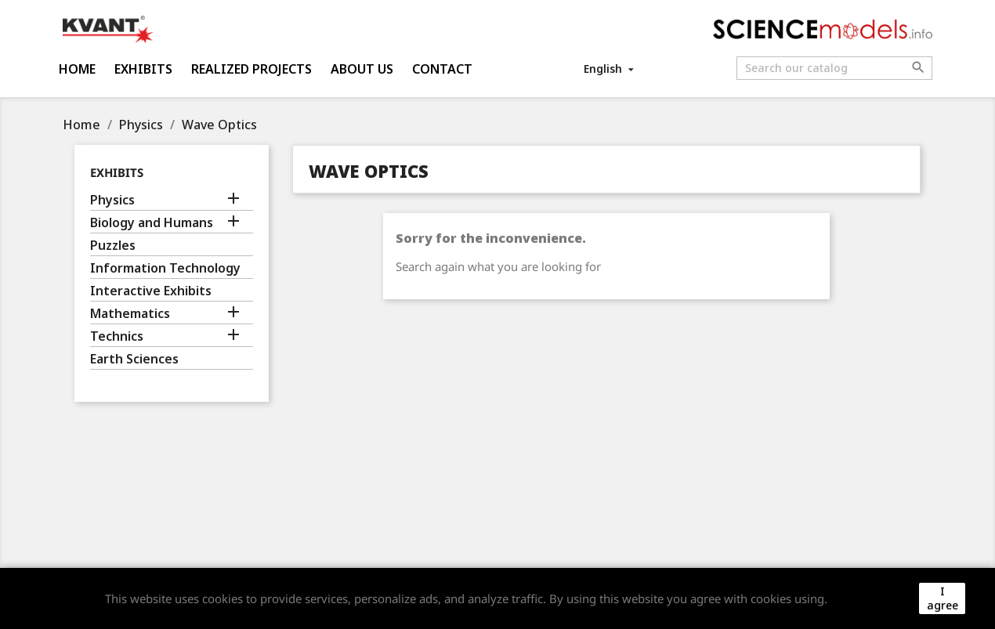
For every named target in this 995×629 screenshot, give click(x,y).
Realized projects (251, 69)
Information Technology (165, 268)
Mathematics (130, 313)
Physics (112, 200)
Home (77, 69)
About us (362, 69)
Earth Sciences (134, 359)
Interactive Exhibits (151, 291)
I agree (942, 598)
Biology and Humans (151, 223)
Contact (442, 69)
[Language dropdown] (610, 68)
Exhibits (143, 69)
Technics (116, 336)
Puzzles (113, 245)
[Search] (834, 68)
